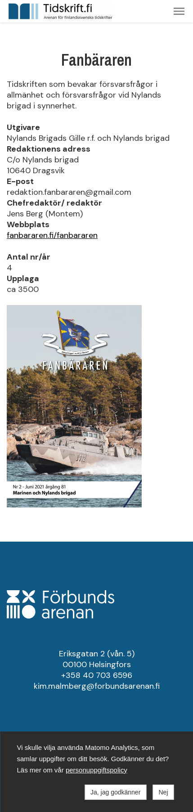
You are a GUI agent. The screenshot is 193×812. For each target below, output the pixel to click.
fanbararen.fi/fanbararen (52, 235)
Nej (163, 792)
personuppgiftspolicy (96, 770)
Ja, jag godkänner (115, 792)
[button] (179, 11)
